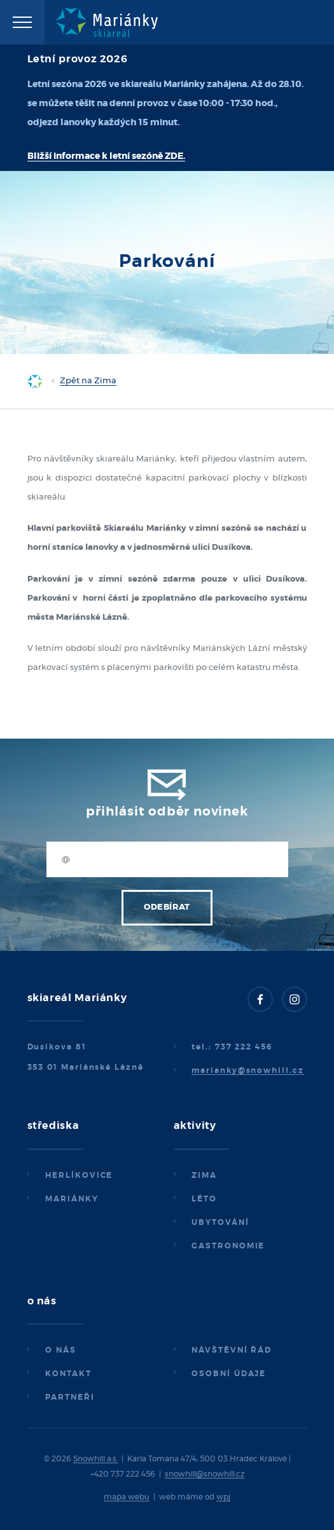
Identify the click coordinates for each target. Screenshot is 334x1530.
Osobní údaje (228, 1373)
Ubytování (220, 1222)
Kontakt (68, 1373)
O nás (60, 1350)
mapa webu (127, 1497)
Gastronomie (228, 1246)
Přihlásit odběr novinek (166, 811)
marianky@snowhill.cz (247, 1070)
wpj (223, 1497)
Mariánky (71, 1199)
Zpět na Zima (88, 381)
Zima (204, 1175)
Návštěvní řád (231, 1350)
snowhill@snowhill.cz (204, 1474)
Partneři (69, 1397)
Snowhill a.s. (95, 1459)
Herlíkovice (79, 1175)
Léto (204, 1199)
